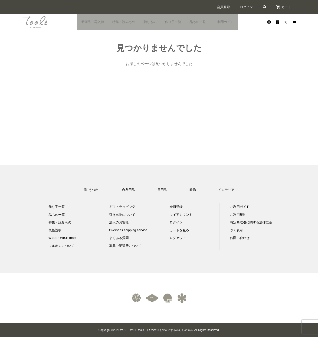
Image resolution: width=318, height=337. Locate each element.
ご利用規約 (238, 214)
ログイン (246, 7)
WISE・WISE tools (62, 238)
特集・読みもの (123, 22)
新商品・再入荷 (92, 22)
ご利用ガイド (224, 22)
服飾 (192, 190)
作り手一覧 (173, 22)
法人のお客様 (119, 222)
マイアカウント (181, 214)
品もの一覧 (198, 22)
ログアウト (178, 238)
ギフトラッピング (122, 207)
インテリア (226, 190)
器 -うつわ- (92, 190)
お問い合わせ (239, 238)
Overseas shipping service (128, 230)
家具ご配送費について (125, 246)
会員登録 (223, 7)
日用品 (162, 190)
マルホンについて (62, 246)
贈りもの (150, 22)
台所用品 (128, 190)
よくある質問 (119, 238)
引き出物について (122, 214)
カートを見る (179, 230)
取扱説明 (55, 230)
